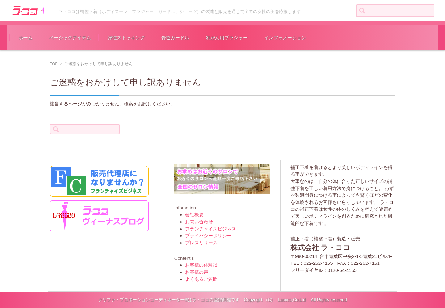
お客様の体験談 (201, 265)
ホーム (25, 37)
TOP (54, 63)
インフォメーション (285, 37)
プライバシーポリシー (208, 235)
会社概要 (194, 214)
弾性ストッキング (126, 37)
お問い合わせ (199, 221)
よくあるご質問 (201, 279)
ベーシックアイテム (70, 37)
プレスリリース (201, 242)
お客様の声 (196, 272)
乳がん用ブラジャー (227, 37)
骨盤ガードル (175, 37)
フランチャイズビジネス (210, 228)
